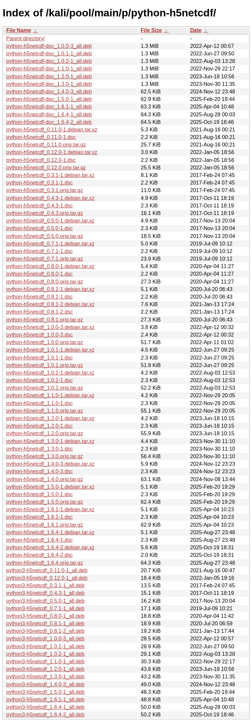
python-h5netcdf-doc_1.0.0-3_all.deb (49, 46)
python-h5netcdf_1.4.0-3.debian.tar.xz (50, 464)
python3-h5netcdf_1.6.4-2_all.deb (45, 714)
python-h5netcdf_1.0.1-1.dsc (39, 358)
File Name (18, 30)
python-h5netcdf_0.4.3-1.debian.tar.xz (50, 198)
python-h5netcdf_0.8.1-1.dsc (39, 297)
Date (195, 30)
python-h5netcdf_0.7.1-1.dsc (39, 251)
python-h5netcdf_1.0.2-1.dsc (39, 380)
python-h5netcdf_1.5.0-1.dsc (39, 494)
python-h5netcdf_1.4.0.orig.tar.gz (44, 479)
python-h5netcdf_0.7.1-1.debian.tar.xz (50, 243)
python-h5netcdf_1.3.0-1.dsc (39, 449)
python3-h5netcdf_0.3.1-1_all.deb (45, 585)
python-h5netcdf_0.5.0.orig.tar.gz (44, 236)
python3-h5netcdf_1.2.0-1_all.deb (45, 669)
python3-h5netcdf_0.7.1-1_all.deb (45, 608)
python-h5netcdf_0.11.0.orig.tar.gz (46, 144)
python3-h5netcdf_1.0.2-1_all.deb (45, 654)
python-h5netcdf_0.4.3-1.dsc (39, 205)
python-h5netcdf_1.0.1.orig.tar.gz (44, 365)
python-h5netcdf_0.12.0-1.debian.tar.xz (51, 152)
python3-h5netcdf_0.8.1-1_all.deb (45, 623)
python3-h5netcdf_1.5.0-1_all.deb (45, 692)
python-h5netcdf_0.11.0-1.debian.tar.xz (51, 129)
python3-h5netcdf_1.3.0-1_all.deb (45, 676)
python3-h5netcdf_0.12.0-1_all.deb (46, 578)
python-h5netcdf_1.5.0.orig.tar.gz (44, 502)
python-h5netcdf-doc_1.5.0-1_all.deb (49, 99)
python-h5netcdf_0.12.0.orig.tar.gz (46, 167)
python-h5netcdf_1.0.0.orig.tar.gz (44, 342)
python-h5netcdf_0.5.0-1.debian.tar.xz (50, 221)
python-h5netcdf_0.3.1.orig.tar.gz (44, 190)
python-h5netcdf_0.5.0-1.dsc (39, 228)
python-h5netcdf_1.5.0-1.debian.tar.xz (50, 487)
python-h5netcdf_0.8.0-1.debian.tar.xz (50, 266)
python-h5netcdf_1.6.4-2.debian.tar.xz (50, 547)
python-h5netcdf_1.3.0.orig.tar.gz (44, 456)
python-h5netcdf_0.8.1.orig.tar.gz (44, 319)
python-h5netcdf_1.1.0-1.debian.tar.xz (50, 395)
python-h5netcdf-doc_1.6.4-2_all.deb (49, 122)
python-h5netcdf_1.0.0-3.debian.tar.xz (50, 327)
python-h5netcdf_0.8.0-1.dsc (39, 274)
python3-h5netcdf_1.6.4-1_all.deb (45, 707)
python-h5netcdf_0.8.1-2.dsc (39, 312)
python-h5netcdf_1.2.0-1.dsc (39, 426)
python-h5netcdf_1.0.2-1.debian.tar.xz (50, 373)
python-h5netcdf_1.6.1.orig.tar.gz (44, 525)
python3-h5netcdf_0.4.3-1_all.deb (45, 593)
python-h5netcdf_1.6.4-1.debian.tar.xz (50, 532)
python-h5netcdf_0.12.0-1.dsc (41, 160)
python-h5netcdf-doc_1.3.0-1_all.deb (49, 84)
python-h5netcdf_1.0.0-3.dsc (39, 335)
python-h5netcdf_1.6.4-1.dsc (39, 540)
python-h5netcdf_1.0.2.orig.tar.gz (44, 388)
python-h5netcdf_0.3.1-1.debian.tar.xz (50, 175)
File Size (151, 30)
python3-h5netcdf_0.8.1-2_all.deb (45, 631)
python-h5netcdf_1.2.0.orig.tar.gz (44, 433)
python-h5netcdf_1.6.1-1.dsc (39, 517)
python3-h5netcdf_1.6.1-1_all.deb (45, 699)
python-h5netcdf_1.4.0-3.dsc (39, 471)
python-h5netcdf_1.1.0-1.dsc (39, 403)
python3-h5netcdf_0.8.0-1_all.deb (45, 616)
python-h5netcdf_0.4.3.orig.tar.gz (44, 213)
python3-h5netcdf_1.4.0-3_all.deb (45, 684)
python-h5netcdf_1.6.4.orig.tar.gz (44, 563)
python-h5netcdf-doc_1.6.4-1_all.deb (49, 114)
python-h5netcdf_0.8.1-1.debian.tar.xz (50, 289)
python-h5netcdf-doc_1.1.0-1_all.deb (49, 68)
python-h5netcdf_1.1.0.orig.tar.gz (44, 411)
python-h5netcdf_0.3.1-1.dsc (39, 182)
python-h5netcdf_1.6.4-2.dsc (39, 555)
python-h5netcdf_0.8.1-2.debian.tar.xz (50, 304)
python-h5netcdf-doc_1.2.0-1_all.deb (49, 76)
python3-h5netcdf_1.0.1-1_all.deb (45, 646)
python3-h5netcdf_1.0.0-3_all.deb (45, 638)
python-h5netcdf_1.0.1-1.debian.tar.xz (50, 350)
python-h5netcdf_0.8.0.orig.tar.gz (44, 281)
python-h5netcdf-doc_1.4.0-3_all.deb (49, 91)
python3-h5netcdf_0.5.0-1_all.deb (45, 601)
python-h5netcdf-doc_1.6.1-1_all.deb (49, 106)
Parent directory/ (25, 38)
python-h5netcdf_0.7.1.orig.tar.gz (44, 259)
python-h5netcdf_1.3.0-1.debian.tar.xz (50, 441)
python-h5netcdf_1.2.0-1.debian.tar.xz (50, 418)
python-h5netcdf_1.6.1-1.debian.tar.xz (50, 509)
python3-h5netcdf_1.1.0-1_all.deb (45, 661)
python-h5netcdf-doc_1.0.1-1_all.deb (49, 53)
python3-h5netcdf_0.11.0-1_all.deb (46, 570)
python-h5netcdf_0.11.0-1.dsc (41, 137)
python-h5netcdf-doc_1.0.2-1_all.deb (49, 61)
